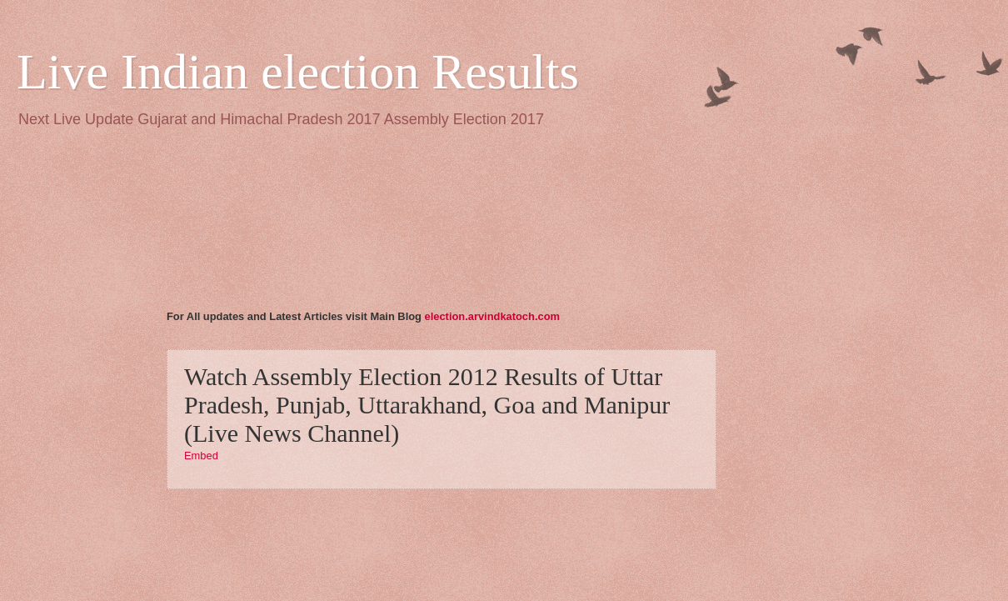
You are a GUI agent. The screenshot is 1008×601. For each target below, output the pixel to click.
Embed (201, 455)
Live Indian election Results (298, 71)
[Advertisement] (239, 228)
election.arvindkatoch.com (492, 316)
